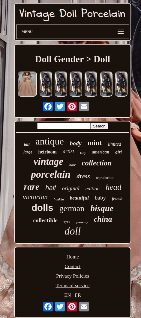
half (50, 187)
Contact (73, 266)
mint (95, 143)
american (100, 152)
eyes (67, 221)
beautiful (79, 198)
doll (72, 231)
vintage (48, 161)
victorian (35, 197)
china (103, 219)
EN (67, 295)
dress (83, 176)
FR (78, 295)
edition (93, 188)
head (113, 186)
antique (50, 141)
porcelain (50, 174)
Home (72, 257)
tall (27, 144)
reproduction (105, 178)
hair (72, 164)
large (27, 152)
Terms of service (72, 285)
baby (100, 197)
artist (68, 151)
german (72, 208)
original (71, 188)
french (117, 198)
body (76, 143)
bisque (101, 208)
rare (32, 186)
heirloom (47, 151)
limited (114, 144)
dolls (42, 208)
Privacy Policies (72, 276)
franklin (59, 199)
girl (118, 152)
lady (83, 153)
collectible (45, 220)
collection (97, 163)
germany (82, 222)
